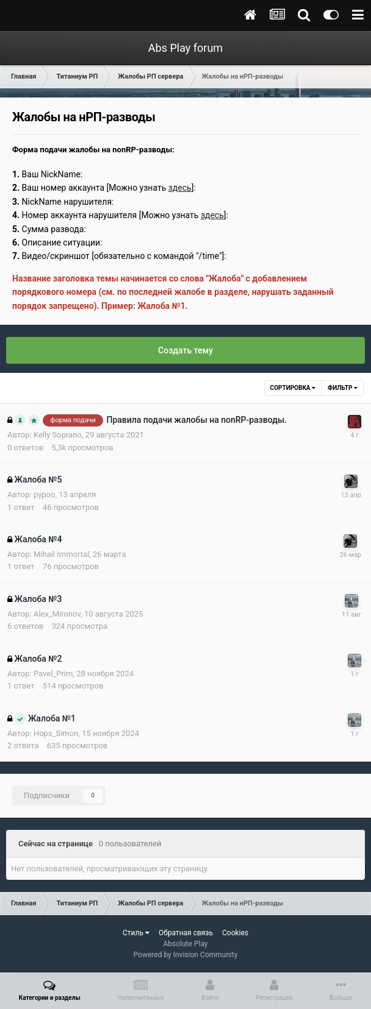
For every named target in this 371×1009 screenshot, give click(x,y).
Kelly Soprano (58, 434)
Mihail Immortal (61, 554)
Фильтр (343, 387)
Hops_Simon (56, 733)
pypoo (45, 494)
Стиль (136, 933)
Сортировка (292, 387)
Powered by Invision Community (186, 955)
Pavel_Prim (53, 673)
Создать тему (185, 350)
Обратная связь (186, 933)
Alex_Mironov (57, 613)
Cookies (235, 933)
